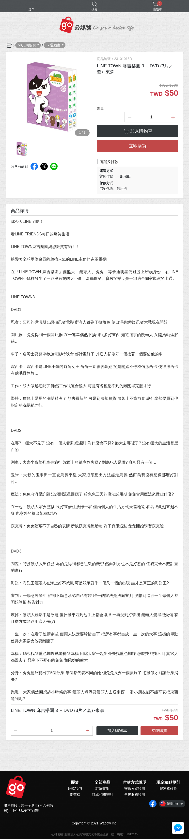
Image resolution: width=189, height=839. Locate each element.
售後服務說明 (134, 794)
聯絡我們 (75, 788)
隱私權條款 (168, 788)
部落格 (75, 794)
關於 (75, 782)
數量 (100, 108)
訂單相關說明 (102, 794)
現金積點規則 (168, 782)
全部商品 (102, 782)
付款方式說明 (134, 782)
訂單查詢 (102, 788)
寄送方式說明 (134, 788)
